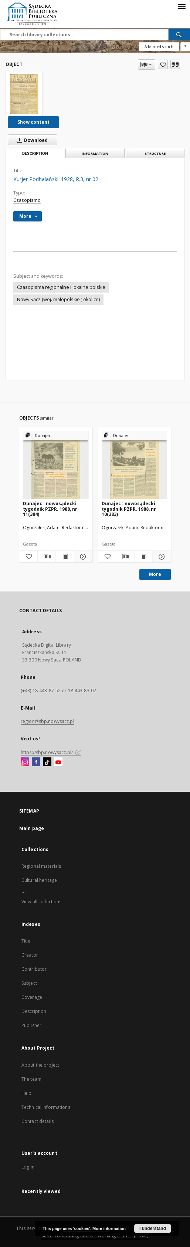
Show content (33, 122)
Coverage (31, 997)
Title (26, 941)
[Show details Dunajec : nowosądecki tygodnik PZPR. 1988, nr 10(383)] (161, 556)
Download (31, 140)
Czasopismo (27, 200)
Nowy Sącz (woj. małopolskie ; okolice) (58, 299)
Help (26, 1093)
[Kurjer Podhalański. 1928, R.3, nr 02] (24, 94)
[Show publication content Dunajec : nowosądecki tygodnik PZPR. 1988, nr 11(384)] (65, 556)
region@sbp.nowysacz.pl (47, 721)
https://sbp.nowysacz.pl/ (51, 752)
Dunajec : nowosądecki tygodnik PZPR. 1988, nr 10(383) (129, 508)
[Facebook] (36, 762)
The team (31, 1079)
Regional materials (41, 866)
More (155, 574)
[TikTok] (47, 762)
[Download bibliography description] (47, 556)
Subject (29, 983)
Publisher (31, 1025)
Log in (27, 1167)
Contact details (37, 1121)
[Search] (179, 34)
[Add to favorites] (163, 64)
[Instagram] (25, 762)
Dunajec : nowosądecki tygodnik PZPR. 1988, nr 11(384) (50, 508)
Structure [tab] (155, 153)
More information (109, 1228)
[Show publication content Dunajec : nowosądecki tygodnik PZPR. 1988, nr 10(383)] (144, 556)
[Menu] (181, 6)
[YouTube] (58, 762)
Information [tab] (95, 153)
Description (33, 1011)
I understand (152, 1228)
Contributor (34, 969)
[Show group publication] (55, 435)
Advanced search (159, 46)
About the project (40, 1065)
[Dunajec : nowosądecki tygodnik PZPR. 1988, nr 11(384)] (55, 465)
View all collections (41, 901)
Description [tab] (35, 153)
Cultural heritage (39, 880)
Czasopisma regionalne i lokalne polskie (61, 287)
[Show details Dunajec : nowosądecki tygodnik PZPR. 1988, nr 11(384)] (82, 556)
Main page (31, 828)
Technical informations (45, 1107)
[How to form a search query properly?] (185, 46)
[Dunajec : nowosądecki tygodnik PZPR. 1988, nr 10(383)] (134, 465)
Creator (29, 955)
